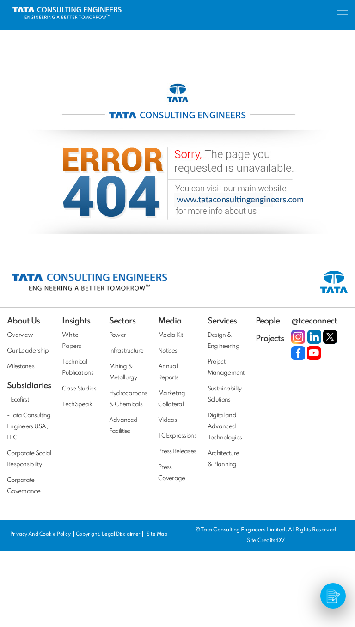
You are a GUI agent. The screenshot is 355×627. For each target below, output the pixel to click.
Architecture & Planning (223, 459)
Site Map (157, 534)
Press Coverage (171, 472)
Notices (167, 351)
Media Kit (170, 335)
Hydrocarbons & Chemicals (128, 399)
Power (117, 335)
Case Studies (79, 389)
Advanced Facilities (123, 425)
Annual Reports (168, 372)
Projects (270, 339)
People (268, 321)
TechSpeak (77, 405)
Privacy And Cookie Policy (41, 534)
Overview (20, 335)
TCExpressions (177, 436)
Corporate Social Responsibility (29, 459)
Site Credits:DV (265, 540)
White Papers (71, 340)
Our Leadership (28, 351)
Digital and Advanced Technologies (225, 427)
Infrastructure (126, 351)
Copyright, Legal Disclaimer (108, 534)
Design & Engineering (223, 340)
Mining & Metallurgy (123, 372)
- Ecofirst (18, 400)
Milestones (20, 367)
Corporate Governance (23, 485)
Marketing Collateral (171, 399)
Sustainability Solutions (225, 394)
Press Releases (177, 452)
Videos (167, 420)
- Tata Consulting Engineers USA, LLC (29, 427)
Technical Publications (77, 367)
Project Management (226, 367)
